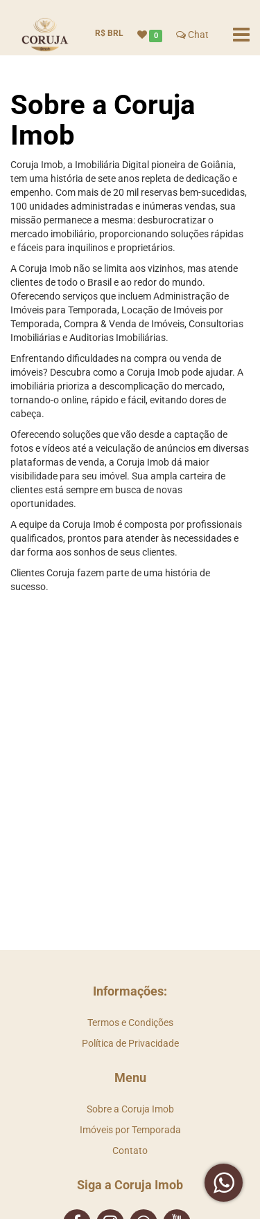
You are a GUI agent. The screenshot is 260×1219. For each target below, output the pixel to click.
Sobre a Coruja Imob (130, 1109)
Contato (130, 1150)
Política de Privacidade (130, 1043)
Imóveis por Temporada (130, 1129)
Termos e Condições (130, 1022)
